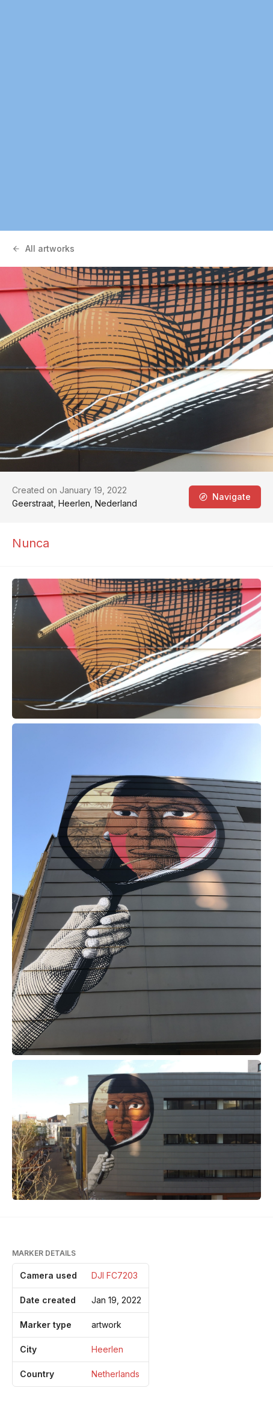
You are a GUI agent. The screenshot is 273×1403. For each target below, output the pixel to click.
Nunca (30, 543)
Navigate (225, 497)
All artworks (43, 248)
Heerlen (107, 1349)
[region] (136, 115)
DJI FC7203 (114, 1275)
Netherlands (115, 1374)
